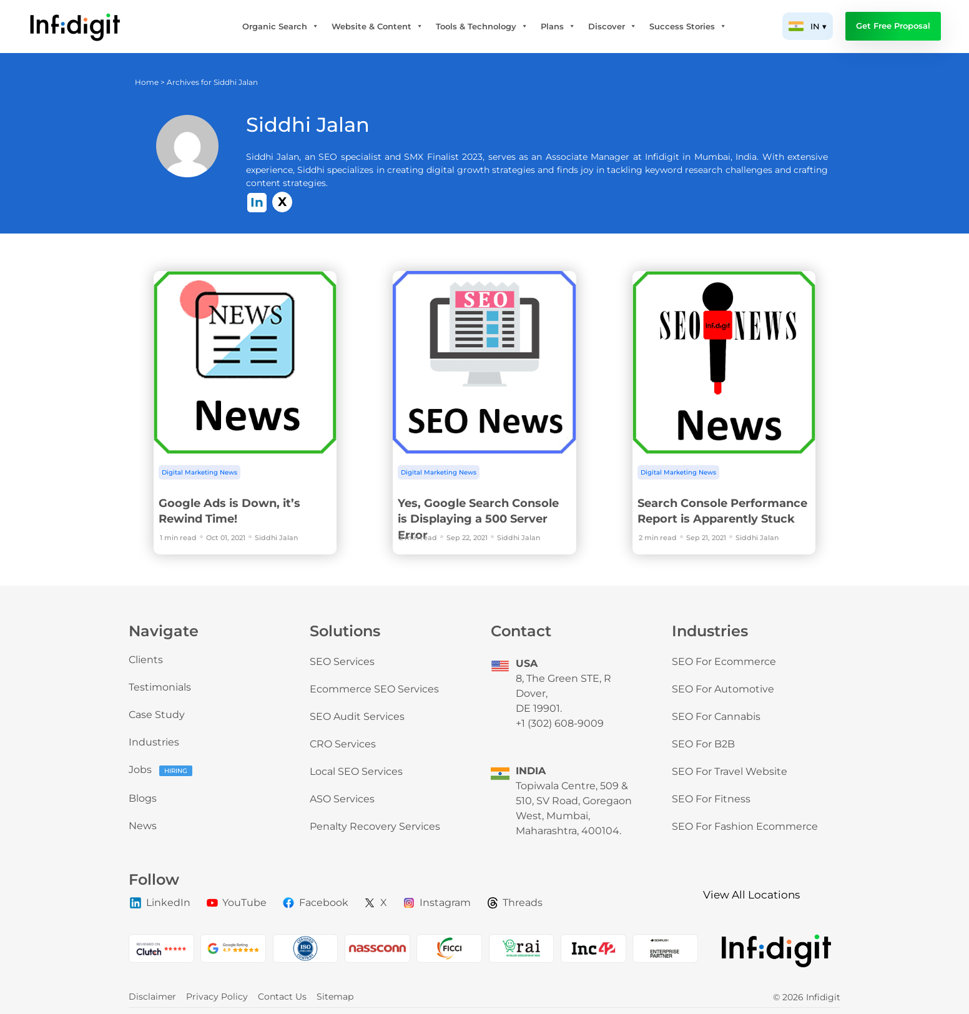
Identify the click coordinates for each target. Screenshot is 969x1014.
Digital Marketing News (199, 472)
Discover (612, 26)
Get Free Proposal (893, 26)
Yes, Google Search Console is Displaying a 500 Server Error (478, 519)
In (256, 202)
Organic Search (280, 26)
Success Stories (688, 26)
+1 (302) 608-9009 (560, 723)
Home (147, 82)
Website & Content (377, 26)
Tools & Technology (482, 26)
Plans (558, 26)
